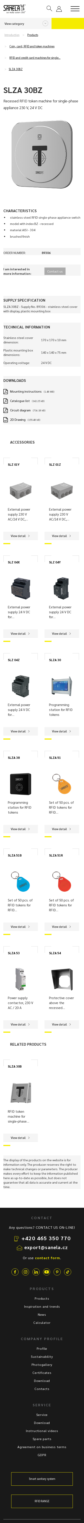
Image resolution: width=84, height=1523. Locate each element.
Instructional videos (42, 1431)
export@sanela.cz (46, 1247)
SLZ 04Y (55, 562)
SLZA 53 (14, 953)
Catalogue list (20, 401)
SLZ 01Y (13, 464)
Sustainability (42, 1356)
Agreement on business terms (42, 1447)
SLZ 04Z (14, 660)
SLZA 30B (15, 1066)
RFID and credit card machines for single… (34, 57)
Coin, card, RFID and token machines (31, 46)
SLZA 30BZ (16, 69)
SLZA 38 (14, 757)
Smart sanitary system (42, 1479)
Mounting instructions (26, 391)
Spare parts (42, 1439)
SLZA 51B (15, 855)
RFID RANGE (42, 1501)
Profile (42, 1348)
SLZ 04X (14, 562)
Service (42, 1415)
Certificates (42, 1373)
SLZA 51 (55, 757)
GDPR (42, 1455)
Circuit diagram (20, 410)
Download (42, 1381)
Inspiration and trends (42, 1306)
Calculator (41, 1322)
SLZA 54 (55, 953)
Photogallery (42, 1364)
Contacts (41, 1389)
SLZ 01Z (55, 464)
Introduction (11, 35)
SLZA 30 (55, 660)
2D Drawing (18, 419)
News (42, 1314)
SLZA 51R (56, 855)
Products (32, 35)
